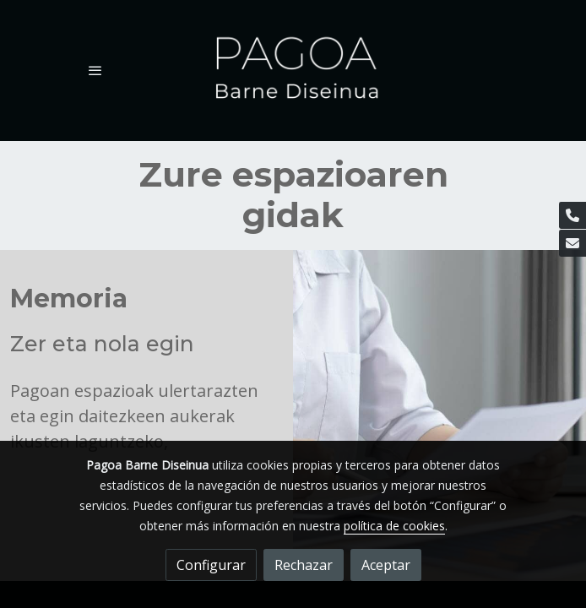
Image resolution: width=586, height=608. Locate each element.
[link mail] (572, 243)
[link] (293, 70)
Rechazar (303, 565)
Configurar (211, 565)
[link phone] (572, 215)
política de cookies (394, 526)
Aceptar (385, 565)
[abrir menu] (95, 70)
